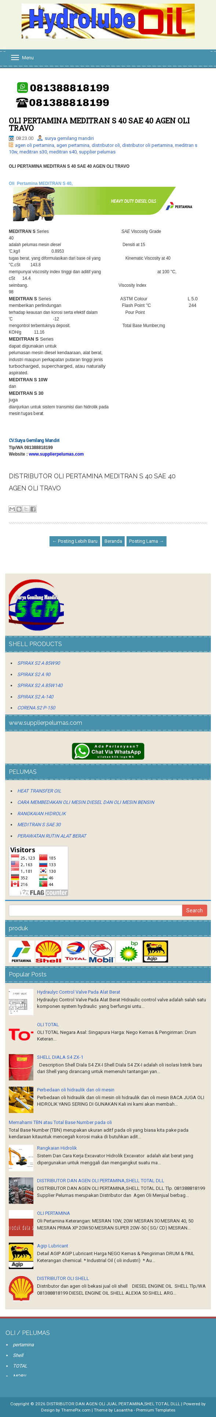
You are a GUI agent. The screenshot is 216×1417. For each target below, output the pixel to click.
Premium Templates (155, 1410)
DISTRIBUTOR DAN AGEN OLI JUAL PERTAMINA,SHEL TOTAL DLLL (113, 1403)
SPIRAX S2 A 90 (33, 674)
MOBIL (20, 1376)
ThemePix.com (76, 1410)
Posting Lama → (146, 541)
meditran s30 (33, 152)
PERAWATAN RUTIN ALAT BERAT (51, 836)
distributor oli (106, 145)
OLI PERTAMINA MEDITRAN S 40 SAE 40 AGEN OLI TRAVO (99, 124)
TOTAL (20, 1366)
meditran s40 (63, 152)
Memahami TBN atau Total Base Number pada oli (60, 1122)
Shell (18, 1355)
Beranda (113, 541)
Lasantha (123, 1410)
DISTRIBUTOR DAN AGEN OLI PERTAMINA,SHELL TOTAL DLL (100, 1180)
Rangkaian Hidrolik (57, 1148)
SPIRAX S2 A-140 (35, 697)
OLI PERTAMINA (53, 1213)
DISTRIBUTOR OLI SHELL (63, 1278)
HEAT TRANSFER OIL (39, 791)
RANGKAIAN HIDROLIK (41, 813)
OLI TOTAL (48, 1024)
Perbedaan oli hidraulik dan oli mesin (75, 1090)
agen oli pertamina (34, 145)
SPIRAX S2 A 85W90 (38, 663)
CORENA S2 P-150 (36, 708)
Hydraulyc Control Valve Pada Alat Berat (78, 992)
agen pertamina (72, 145)
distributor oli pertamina (147, 145)
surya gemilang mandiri (69, 138)
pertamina (23, 1344)
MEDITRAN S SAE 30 (39, 824)
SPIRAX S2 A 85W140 (39, 685)
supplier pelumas (97, 152)
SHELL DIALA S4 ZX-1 (60, 1057)
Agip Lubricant (52, 1246)
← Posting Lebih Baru (75, 541)
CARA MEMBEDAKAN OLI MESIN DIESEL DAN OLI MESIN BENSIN (85, 802)
